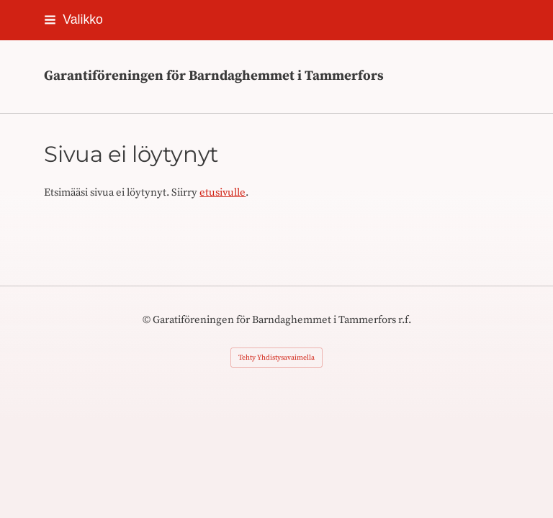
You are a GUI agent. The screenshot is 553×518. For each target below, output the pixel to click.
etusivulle (222, 192)
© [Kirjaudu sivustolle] (148, 320)
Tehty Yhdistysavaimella (276, 357)
